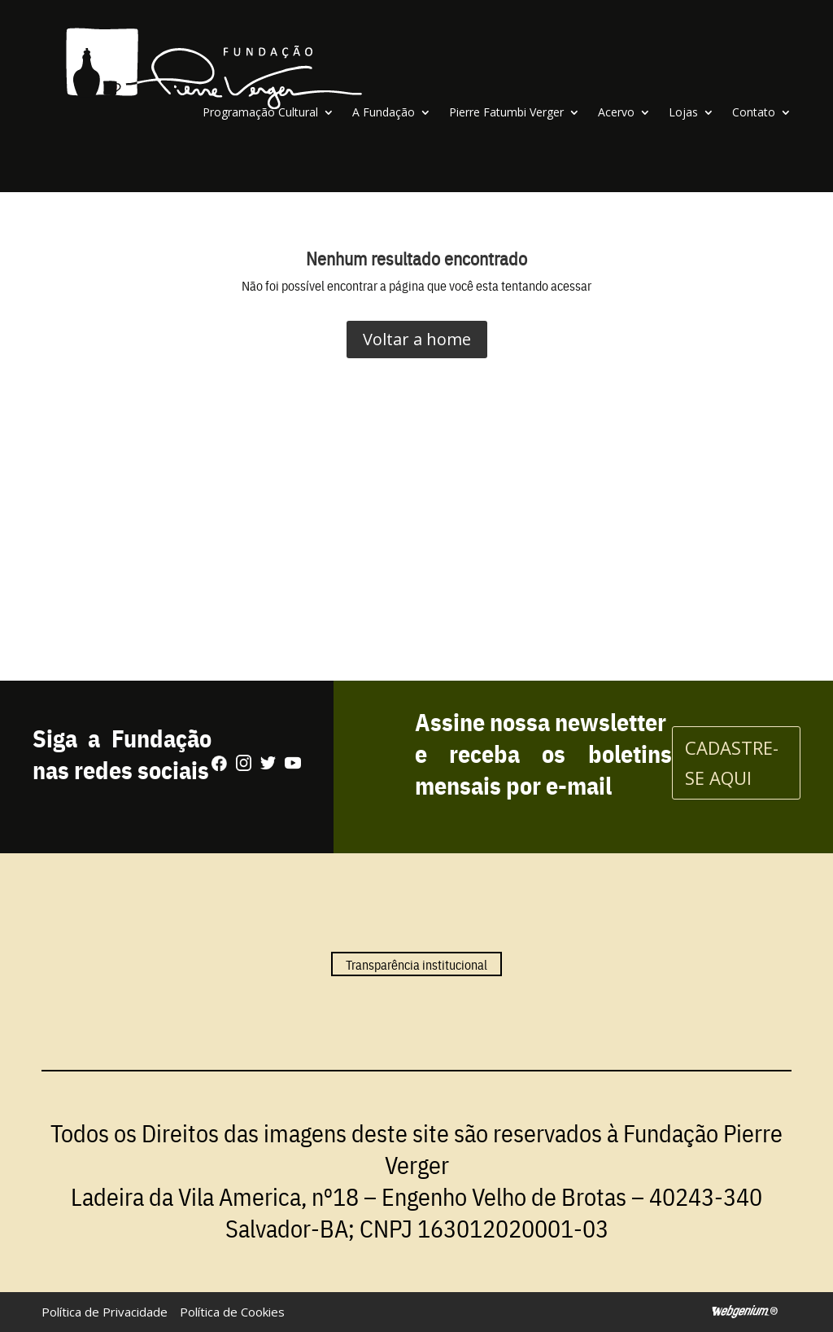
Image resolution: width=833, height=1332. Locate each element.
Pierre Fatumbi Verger (506, 112)
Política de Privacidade (104, 1312)
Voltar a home (417, 339)
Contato (753, 112)
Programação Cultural (260, 112)
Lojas (683, 112)
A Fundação (383, 112)
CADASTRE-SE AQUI (731, 762)
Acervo (616, 112)
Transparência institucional (416, 964)
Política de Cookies (232, 1312)
